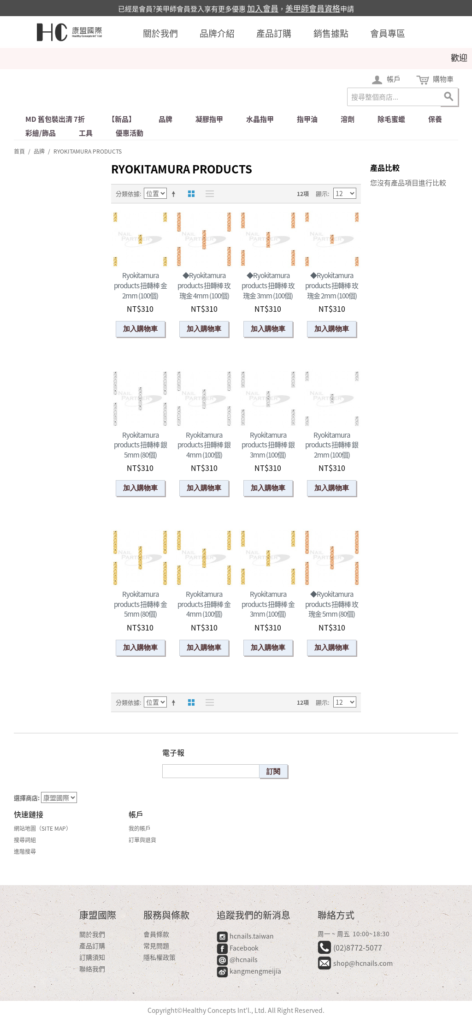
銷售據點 (330, 33)
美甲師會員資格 (312, 8)
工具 (86, 133)
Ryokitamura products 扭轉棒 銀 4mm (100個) (203, 445)
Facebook (238, 947)
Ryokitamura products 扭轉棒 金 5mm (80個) (140, 604)
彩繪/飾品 (40, 133)
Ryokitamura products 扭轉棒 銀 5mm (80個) (140, 445)
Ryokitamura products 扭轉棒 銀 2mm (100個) (331, 445)
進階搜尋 (25, 851)
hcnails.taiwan (245, 935)
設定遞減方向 (175, 194)
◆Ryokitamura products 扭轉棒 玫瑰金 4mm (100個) (203, 285)
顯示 (322, 193)
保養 (435, 119)
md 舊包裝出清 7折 (55, 119)
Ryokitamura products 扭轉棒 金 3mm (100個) (268, 604)
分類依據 (128, 193)
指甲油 (307, 119)
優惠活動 (129, 133)
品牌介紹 (217, 33)
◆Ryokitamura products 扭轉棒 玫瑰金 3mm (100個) (268, 285)
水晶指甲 (260, 119)
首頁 (19, 151)
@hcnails (237, 959)
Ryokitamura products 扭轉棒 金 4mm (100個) (203, 604)
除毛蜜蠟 (391, 119)
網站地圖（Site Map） (42, 828)
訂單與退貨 (142, 840)
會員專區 (387, 33)
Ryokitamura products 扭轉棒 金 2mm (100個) (140, 285)
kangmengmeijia (249, 970)
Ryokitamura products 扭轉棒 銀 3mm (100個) (268, 445)
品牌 (165, 119)
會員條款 (156, 934)
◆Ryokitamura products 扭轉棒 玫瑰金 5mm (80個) (331, 604)
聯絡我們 (92, 968)
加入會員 (262, 8)
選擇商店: (27, 797)
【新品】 (122, 119)
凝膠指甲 (209, 119)
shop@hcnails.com (363, 963)
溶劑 (347, 119)
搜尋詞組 (25, 840)
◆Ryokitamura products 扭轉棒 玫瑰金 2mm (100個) (331, 285)
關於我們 (160, 33)
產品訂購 (273, 33)
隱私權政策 (159, 957)
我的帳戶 (140, 828)
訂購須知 (92, 957)
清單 (207, 194)
